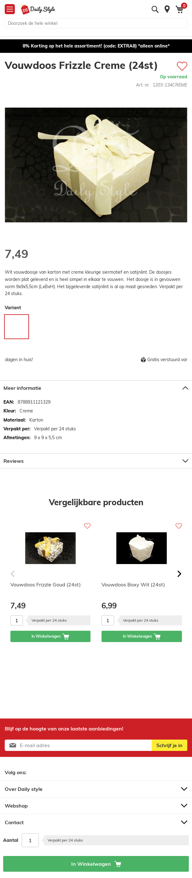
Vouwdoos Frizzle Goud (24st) (45, 584)
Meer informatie (22, 388)
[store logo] (38, 9)
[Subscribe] (169, 745)
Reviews (13, 461)
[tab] (96, 387)
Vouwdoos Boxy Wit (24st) (133, 584)
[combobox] (96, 23)
